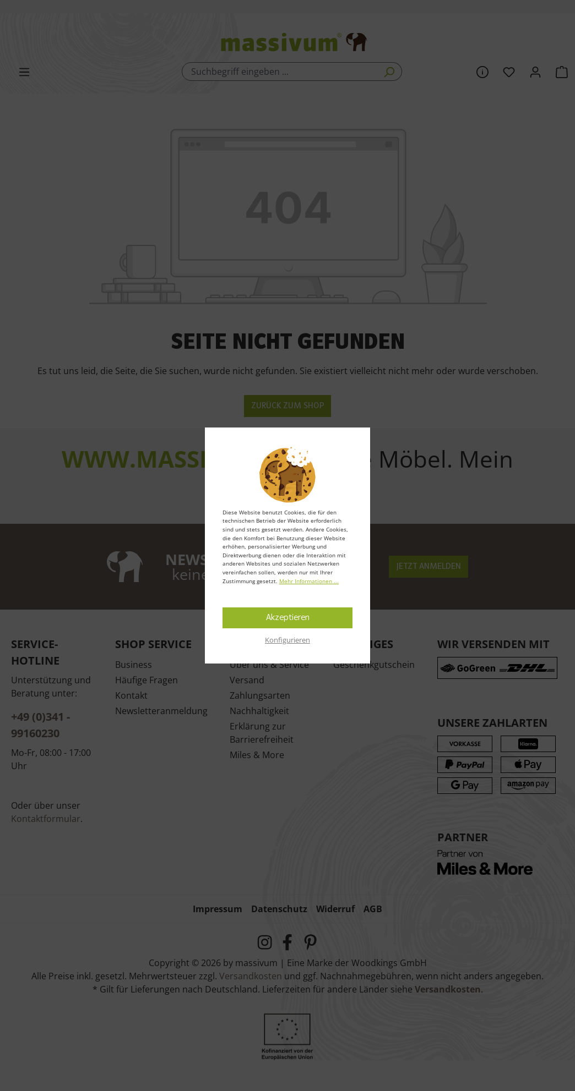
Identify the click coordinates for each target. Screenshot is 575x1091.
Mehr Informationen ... (309, 581)
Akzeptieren (288, 617)
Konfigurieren (287, 640)
